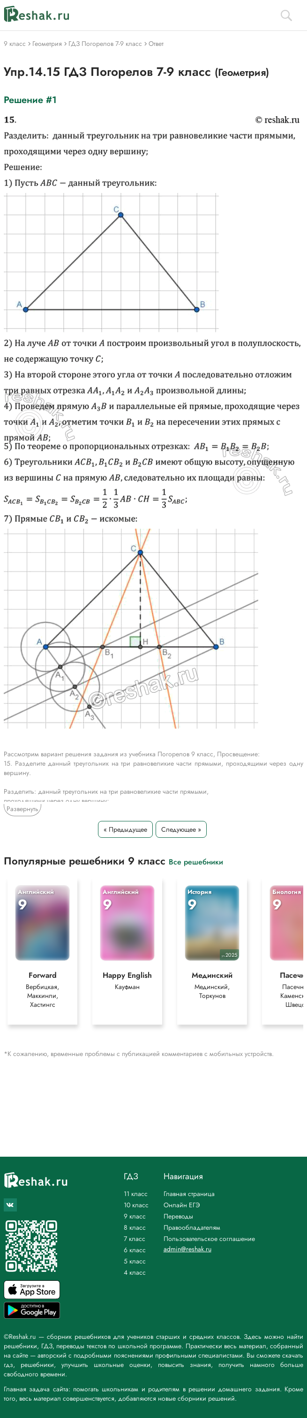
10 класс (136, 1205)
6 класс (135, 1250)
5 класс (135, 1261)
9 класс (135, 1216)
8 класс (135, 1227)
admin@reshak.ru (187, 1249)
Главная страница (189, 1193)
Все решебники (196, 861)
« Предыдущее (125, 829)
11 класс (136, 1193)
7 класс (134, 1238)
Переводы (178, 1216)
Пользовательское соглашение (209, 1238)
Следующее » (181, 829)
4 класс (135, 1272)
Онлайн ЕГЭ (182, 1205)
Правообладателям (192, 1227)
